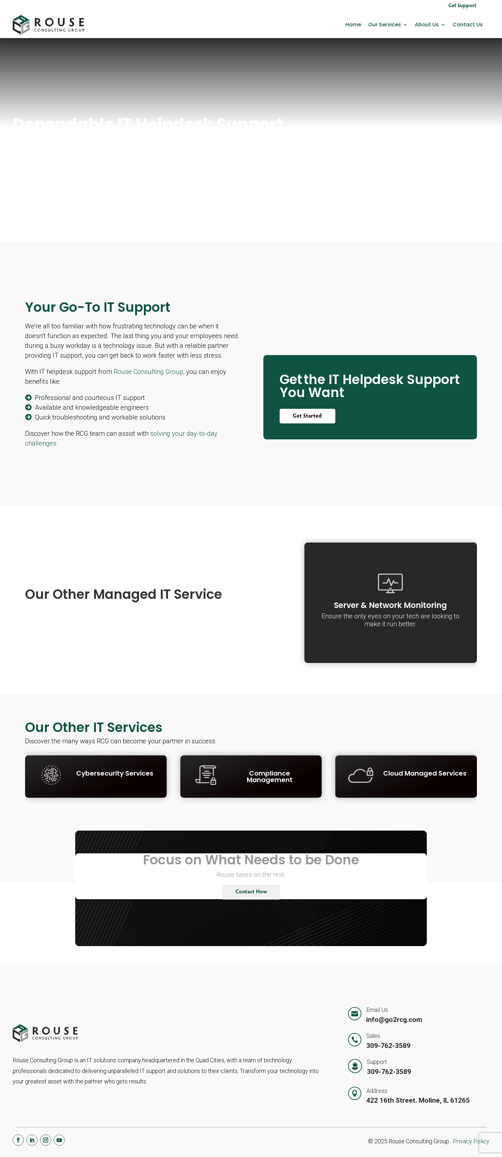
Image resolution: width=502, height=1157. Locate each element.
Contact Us (468, 24)
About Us (427, 24)
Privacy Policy (471, 1141)
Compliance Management (270, 776)
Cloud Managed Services (425, 773)
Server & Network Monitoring (390, 605)
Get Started (307, 416)
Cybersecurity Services (114, 773)
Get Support (462, 5)
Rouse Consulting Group (148, 372)
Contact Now (251, 892)
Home (353, 24)
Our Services (384, 24)
